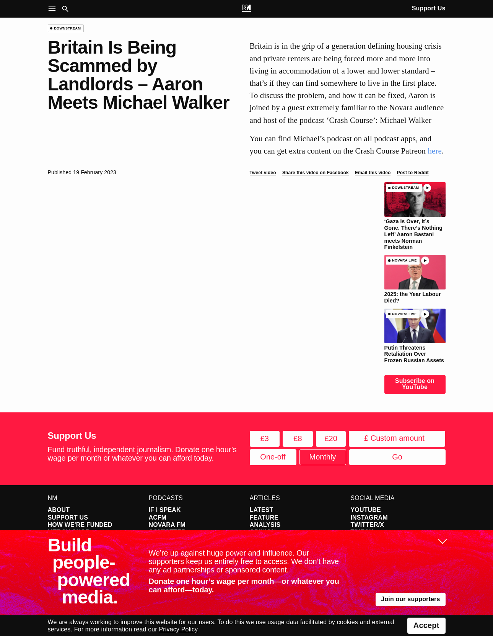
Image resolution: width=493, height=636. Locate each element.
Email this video (373, 172)
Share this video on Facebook (315, 172)
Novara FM (167, 525)
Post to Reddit (413, 172)
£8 (297, 438)
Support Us (429, 8)
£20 (330, 438)
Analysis (265, 525)
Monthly (322, 457)
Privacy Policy (178, 629)
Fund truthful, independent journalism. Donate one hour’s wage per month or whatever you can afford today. (142, 453)
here (435, 150)
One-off (272, 457)
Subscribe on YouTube (414, 384)
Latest (261, 510)
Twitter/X (367, 525)
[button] (54, 9)
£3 (264, 438)
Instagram (369, 517)
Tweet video (263, 172)
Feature (264, 517)
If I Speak (165, 510)
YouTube (366, 510)
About (59, 510)
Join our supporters (410, 599)
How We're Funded (80, 525)
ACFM (158, 517)
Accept (426, 625)
